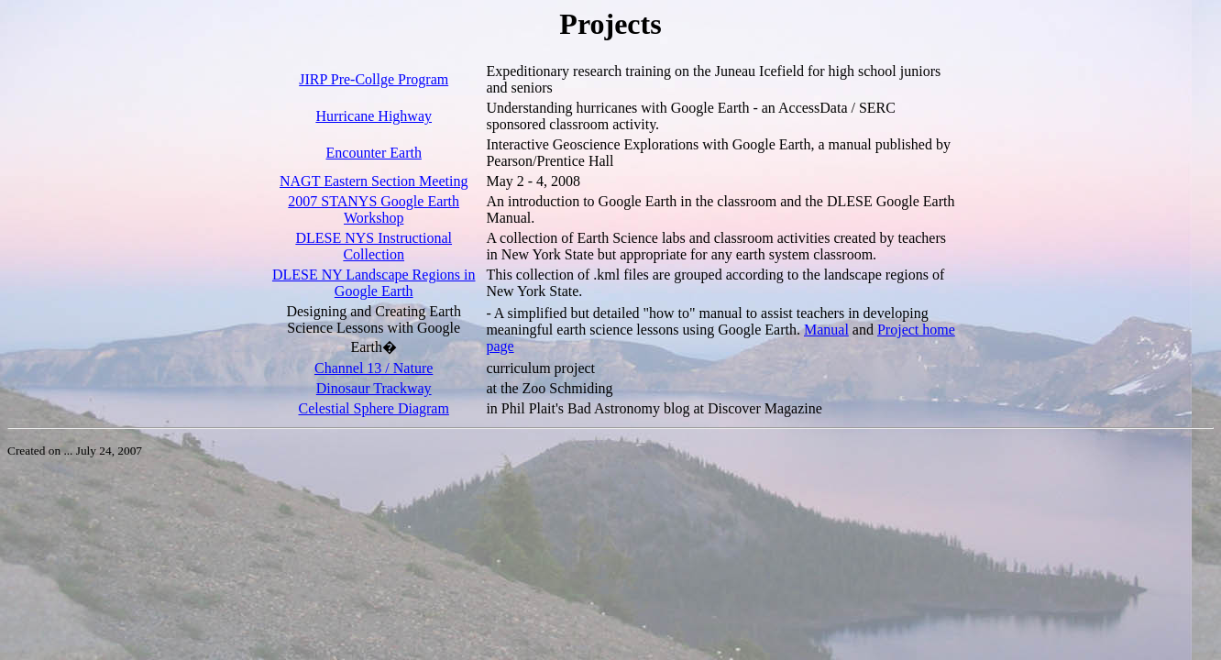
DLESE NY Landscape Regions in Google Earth (374, 283)
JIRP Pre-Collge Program (373, 79)
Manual (826, 329)
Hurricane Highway (373, 116)
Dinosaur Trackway (374, 388)
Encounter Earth (374, 152)
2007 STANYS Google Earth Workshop (373, 209)
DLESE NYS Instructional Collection (373, 246)
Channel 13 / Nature (373, 368)
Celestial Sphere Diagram (374, 408)
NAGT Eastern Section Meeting (374, 181)
